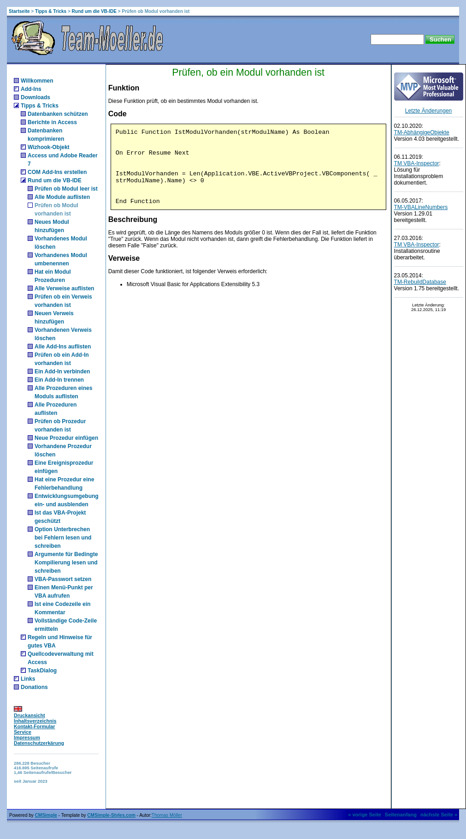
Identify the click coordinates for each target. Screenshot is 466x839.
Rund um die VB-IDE (94, 11)
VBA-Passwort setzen (63, 579)
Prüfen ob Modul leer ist (66, 189)
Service (22, 732)
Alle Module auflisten (62, 197)
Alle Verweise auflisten (64, 288)
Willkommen (37, 81)
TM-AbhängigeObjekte (421, 132)
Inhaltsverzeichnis (35, 721)
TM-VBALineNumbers (421, 207)
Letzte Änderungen (428, 111)
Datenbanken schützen (58, 114)
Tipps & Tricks (50, 11)
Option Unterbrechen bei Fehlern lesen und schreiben (63, 537)
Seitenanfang (401, 814)
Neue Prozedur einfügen (66, 438)
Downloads (35, 97)
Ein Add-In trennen (59, 380)
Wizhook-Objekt (49, 147)
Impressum (27, 737)
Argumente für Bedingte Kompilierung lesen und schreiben (66, 562)
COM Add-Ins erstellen (57, 172)
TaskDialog (42, 670)
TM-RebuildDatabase (420, 282)
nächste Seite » (438, 814)
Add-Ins (31, 89)
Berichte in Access (52, 122)
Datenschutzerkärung (39, 743)
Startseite (19, 11)
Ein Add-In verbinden (62, 371)
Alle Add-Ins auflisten (63, 346)
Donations (34, 687)
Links (28, 679)
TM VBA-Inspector (416, 163)
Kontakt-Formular (34, 726)
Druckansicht (29, 715)
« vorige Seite (364, 814)
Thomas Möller (167, 815)
